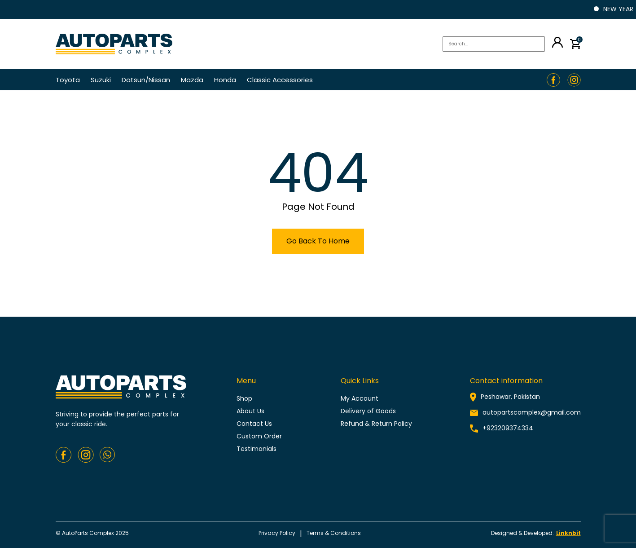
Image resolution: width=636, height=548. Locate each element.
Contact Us (254, 423)
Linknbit (568, 533)
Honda (225, 79)
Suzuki (101, 79)
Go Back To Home (318, 241)
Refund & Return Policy (376, 423)
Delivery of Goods (368, 411)
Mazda (192, 79)
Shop (244, 398)
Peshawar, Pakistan (510, 396)
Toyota (68, 79)
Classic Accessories (280, 79)
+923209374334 (507, 428)
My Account (359, 398)
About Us (250, 411)
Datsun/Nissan (146, 79)
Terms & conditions (334, 533)
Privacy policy (277, 533)
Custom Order (259, 436)
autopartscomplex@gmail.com (531, 412)
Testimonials (256, 448)
